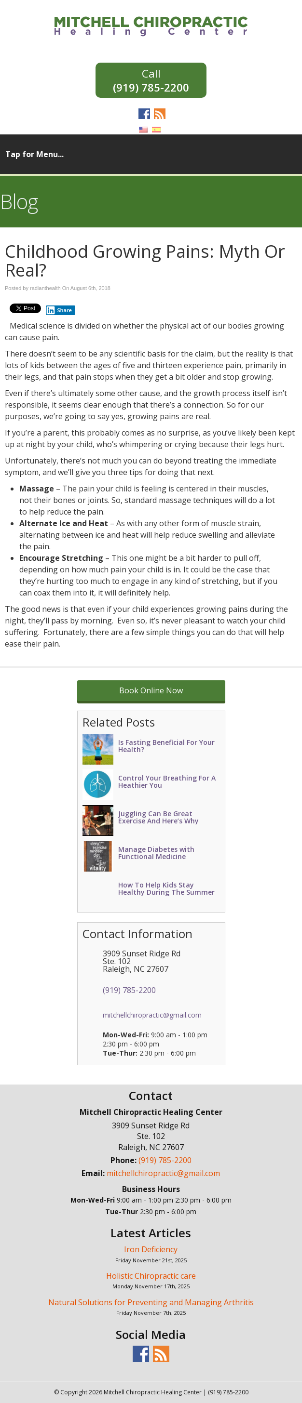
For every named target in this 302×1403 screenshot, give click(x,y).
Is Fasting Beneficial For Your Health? (166, 746)
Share (59, 310)
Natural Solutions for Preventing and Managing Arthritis (151, 1302)
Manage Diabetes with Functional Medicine (156, 853)
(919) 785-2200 (151, 86)
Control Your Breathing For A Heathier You (167, 781)
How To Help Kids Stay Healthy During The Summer (166, 888)
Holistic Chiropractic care (151, 1276)
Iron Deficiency (151, 1249)
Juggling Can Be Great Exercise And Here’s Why (158, 817)
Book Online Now (151, 690)
